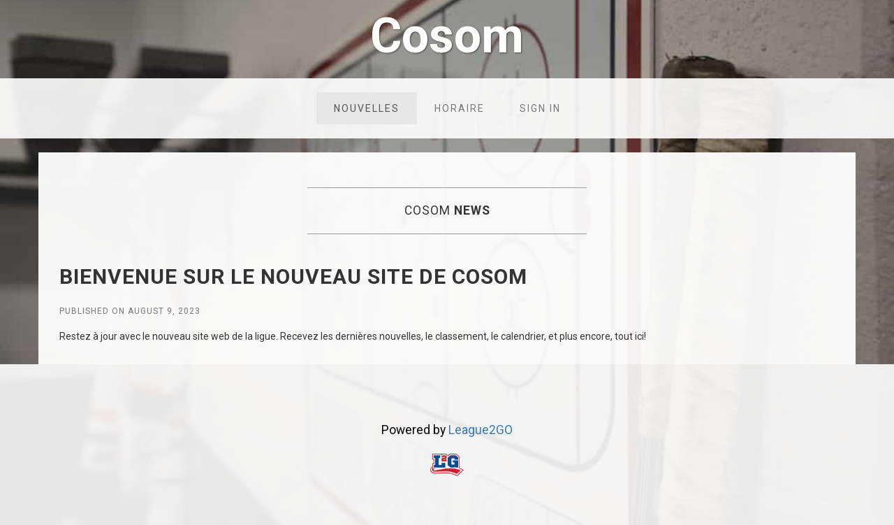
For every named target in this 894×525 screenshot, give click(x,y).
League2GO (480, 430)
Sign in (540, 108)
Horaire (459, 108)
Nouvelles (367, 108)
